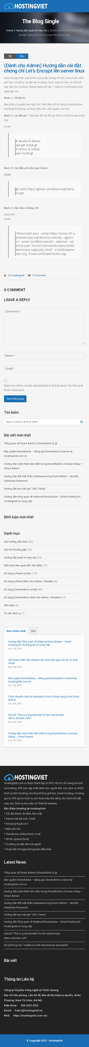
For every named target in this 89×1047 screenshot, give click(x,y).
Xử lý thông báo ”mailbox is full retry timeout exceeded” (36, 945)
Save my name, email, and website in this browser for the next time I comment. (43, 388)
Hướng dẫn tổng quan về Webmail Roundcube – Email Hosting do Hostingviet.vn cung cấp (39, 643)
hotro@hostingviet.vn (28, 1010)
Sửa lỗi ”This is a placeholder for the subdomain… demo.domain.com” (37, 716)
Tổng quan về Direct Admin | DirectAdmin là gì (30, 443)
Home (9, 30)
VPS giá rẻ (17, 798)
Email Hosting (65, 793)
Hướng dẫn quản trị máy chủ (31, 30)
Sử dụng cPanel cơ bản (17, 573)
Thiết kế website (47, 803)
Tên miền (9, 605)
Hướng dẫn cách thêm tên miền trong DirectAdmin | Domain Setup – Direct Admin (42, 735)
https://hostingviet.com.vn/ (30, 1015)
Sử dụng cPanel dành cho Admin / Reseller (28, 581)
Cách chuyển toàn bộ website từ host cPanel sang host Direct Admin (43, 698)
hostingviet (18, 275)
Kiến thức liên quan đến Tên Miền (23, 565)
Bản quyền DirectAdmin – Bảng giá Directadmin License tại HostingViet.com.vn (42, 680)
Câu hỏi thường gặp (15, 549)
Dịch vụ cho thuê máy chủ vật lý (42, 798)
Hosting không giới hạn (42, 793)
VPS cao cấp (25, 788)
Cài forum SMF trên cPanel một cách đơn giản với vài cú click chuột (43, 661)
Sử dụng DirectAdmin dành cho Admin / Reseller (32, 597)
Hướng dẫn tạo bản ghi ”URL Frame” (25, 488)
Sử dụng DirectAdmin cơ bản (21, 589)
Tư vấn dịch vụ (12, 613)
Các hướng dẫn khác (16, 541)
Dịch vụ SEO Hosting (16, 793)
